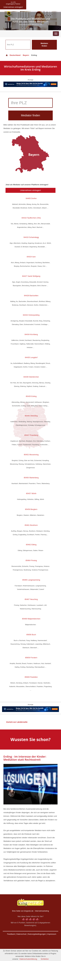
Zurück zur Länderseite (16, 722)
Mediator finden (44, 44)
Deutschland (13, 55)
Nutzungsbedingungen (37, 934)
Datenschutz (21, 934)
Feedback (11, 934)
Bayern (26, 55)
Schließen (45, 959)
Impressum (51, 934)
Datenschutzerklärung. (28, 959)
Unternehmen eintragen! (30, 190)
